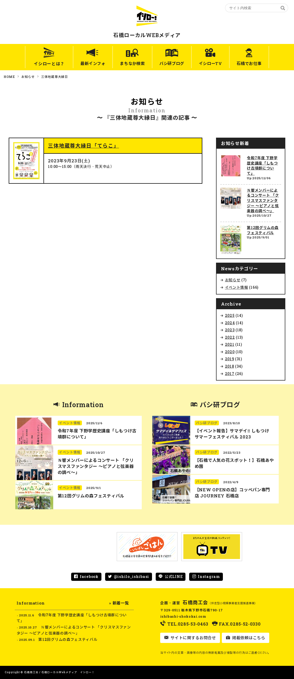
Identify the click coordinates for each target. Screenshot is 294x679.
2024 (230, 322)
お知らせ (28, 76)
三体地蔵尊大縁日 (54, 76)
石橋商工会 (195, 602)
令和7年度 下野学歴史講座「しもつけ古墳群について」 (262, 165)
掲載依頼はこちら (248, 637)
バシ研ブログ (172, 63)
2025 (230, 315)
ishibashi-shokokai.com (183, 616)
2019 (229, 358)
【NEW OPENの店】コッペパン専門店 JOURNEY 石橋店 (232, 492)
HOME (9, 76)
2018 (229, 366)
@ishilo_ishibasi (131, 576)
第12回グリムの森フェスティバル (262, 230)
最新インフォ (85, 63)
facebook (89, 576)
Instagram (209, 576)
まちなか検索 (128, 63)
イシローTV (214, 63)
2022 (230, 337)
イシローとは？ (39, 63)
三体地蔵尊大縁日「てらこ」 (83, 145)
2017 (229, 373)
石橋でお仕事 (257, 63)
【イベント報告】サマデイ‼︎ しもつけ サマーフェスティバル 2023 (232, 434)
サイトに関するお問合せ (192, 637)
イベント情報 (236, 287)
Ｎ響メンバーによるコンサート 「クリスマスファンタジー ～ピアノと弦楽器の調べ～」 (263, 200)
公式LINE (174, 576)
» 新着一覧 (119, 603)
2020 (230, 351)
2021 (229, 344)
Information (83, 404)
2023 (230, 329)
